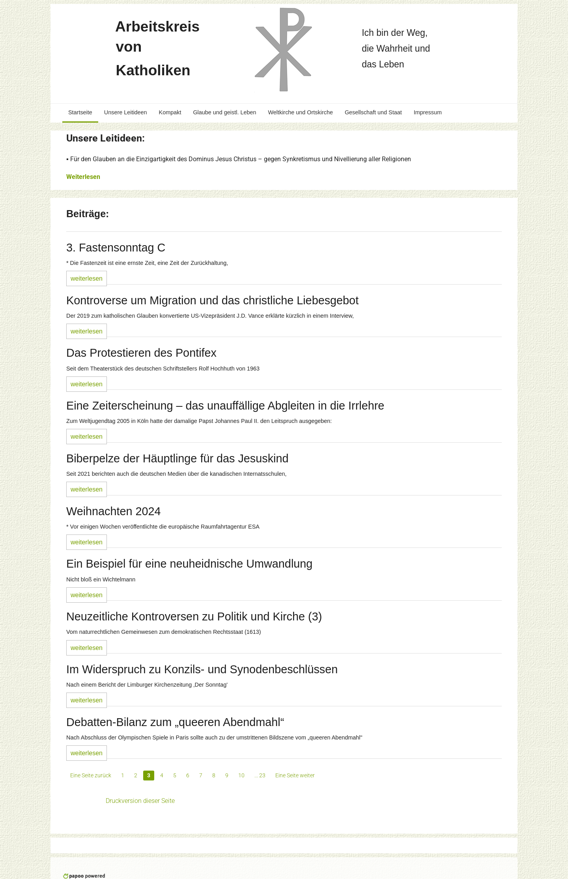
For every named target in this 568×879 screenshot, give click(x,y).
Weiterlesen (83, 177)
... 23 (259, 775)
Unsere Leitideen (125, 112)
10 (241, 775)
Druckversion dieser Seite (140, 801)
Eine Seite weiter (295, 775)
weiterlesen (87, 278)
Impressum (428, 112)
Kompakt (170, 112)
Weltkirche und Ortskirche (300, 112)
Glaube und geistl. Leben (224, 112)
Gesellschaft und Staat (373, 112)
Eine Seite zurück (90, 775)
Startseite (80, 112)
